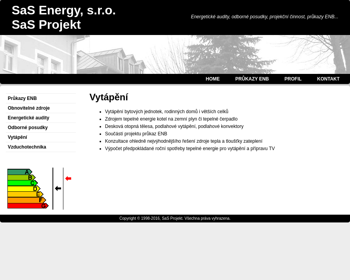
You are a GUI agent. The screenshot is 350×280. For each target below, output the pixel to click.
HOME (213, 79)
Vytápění (17, 137)
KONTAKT (328, 79)
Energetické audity (28, 118)
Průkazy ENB (22, 98)
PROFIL (293, 79)
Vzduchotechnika (27, 147)
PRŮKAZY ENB (252, 79)
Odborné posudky (28, 127)
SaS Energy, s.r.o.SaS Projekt (64, 17)
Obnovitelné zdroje (29, 108)
